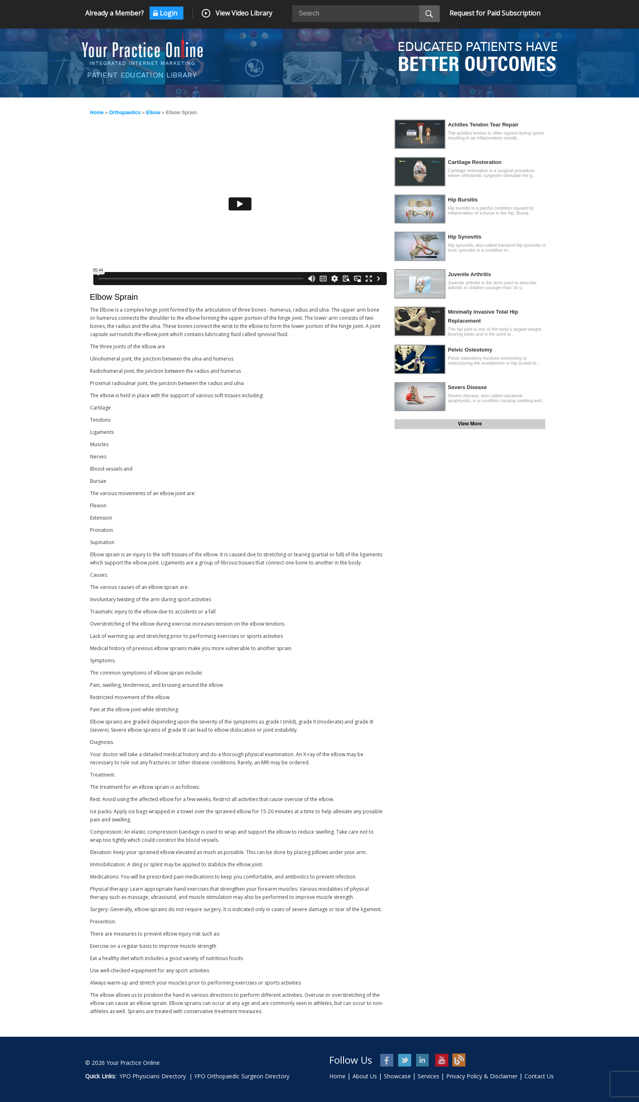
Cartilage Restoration (474, 162)
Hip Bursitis (463, 200)
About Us (365, 1076)
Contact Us (539, 1076)
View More (470, 424)
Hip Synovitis (464, 237)
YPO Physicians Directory (152, 1076)
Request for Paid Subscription (495, 13)
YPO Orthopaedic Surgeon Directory (241, 1076)
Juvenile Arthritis (469, 274)
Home (97, 112)
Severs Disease (467, 387)
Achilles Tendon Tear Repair (483, 125)
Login (168, 13)
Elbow (153, 112)
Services (428, 1076)
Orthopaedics (125, 112)
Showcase (397, 1076)
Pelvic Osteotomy (470, 350)
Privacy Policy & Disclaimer (482, 1076)
